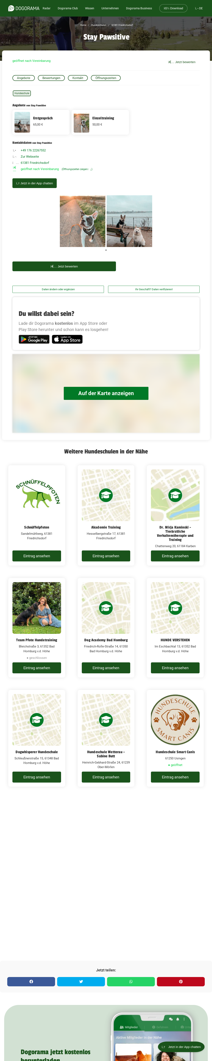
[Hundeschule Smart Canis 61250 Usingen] (175, 738)
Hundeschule (21, 93)
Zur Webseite (30, 156)
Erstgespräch (43, 118)
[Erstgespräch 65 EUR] (41, 122)
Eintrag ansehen (36, 556)
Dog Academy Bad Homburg (106, 640)
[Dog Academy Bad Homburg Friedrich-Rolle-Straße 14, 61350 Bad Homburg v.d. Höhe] (106, 627)
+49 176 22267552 (33, 150)
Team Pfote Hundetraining (36, 640)
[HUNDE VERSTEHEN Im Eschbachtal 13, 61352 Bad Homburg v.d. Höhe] (175, 627)
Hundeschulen (98, 25)
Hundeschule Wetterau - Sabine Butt (106, 754)
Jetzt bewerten (181, 62)
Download (173, 8)
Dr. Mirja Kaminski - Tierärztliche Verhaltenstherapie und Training (175, 533)
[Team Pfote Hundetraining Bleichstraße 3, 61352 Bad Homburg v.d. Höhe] (36, 627)
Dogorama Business (139, 8)
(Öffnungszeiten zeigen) (77, 169)
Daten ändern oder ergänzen (58, 289)
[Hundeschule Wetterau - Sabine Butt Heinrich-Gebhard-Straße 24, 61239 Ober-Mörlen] (106, 738)
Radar (47, 8)
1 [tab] (106, 250)
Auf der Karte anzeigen (106, 393)
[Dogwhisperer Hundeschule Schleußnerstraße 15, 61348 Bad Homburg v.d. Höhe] (36, 738)
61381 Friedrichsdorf (122, 25)
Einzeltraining (103, 118)
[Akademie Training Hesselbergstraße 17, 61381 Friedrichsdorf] (106, 515)
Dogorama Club (68, 8)
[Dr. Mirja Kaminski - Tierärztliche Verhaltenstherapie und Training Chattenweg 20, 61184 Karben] (175, 515)
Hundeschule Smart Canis (175, 752)
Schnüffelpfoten (36, 527)
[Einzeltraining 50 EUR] (100, 122)
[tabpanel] (82, 221)
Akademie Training (106, 527)
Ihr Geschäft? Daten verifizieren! (154, 289)
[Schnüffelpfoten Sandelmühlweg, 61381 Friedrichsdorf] (36, 515)
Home (83, 25)
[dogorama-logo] (23, 8)
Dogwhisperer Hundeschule (37, 752)
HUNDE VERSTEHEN (175, 640)
